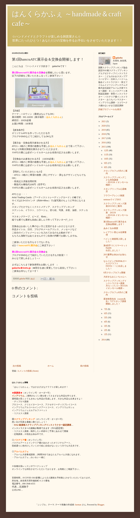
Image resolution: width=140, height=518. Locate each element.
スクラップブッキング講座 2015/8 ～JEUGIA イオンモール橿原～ (116, 214)
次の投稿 (17, 366)
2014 (104, 340)
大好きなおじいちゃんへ (115, 277)
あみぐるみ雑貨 (111, 228)
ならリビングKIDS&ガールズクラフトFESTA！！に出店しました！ (115, 265)
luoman (78, 505)
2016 (104, 142)
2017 (104, 138)
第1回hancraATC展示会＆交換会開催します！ (115, 223)
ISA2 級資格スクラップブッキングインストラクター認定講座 (42, 425)
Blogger (101, 505)
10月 (106, 159)
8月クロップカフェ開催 (114, 272)
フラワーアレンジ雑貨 (114, 195)
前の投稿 (84, 366)
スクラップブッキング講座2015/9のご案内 (115, 204)
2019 (104, 130)
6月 (106, 313)
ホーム (51, 366)
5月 (106, 317)
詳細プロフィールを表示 (109, 109)
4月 (106, 322)
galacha (119, 58)
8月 (106, 167)
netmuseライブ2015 (112, 199)
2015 (104, 147)
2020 (104, 126)
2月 (106, 330)
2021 (104, 121)
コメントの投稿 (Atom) (27, 371)
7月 (106, 309)
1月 (106, 334)
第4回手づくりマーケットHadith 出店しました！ (116, 248)
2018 (104, 134)
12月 (106, 150)
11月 (106, 155)
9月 (106, 163)
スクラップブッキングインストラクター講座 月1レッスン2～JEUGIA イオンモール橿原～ (116, 284)
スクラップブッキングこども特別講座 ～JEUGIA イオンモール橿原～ (117, 181)
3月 (106, 326)
